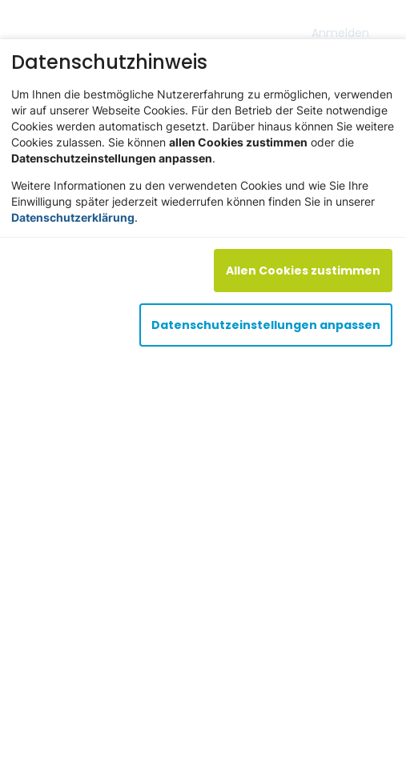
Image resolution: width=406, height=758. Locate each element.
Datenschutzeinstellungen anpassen (265, 325)
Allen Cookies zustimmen (303, 271)
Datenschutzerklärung (73, 217)
